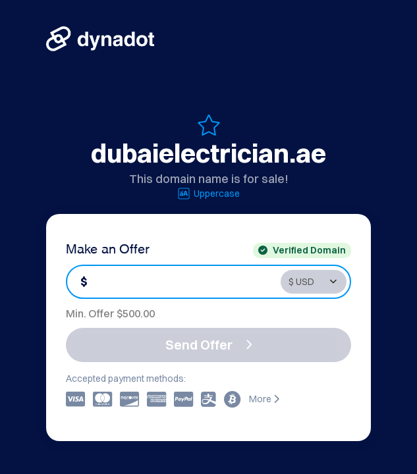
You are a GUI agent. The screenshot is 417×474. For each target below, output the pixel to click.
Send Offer (208, 344)
